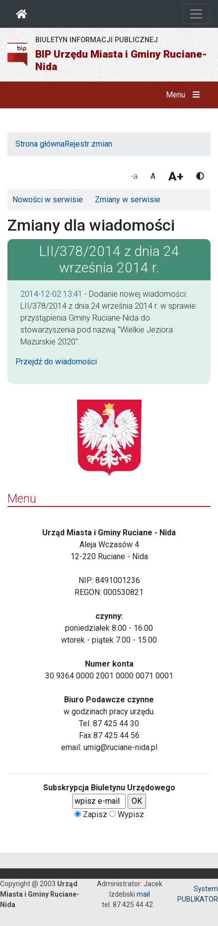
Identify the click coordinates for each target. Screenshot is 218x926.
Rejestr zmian (88, 144)
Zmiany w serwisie (127, 199)
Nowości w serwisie (47, 199)
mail (143, 894)
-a (134, 176)
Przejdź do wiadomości (56, 361)
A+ (175, 176)
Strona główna (40, 144)
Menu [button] (185, 95)
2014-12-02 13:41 (51, 294)
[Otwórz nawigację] (196, 14)
